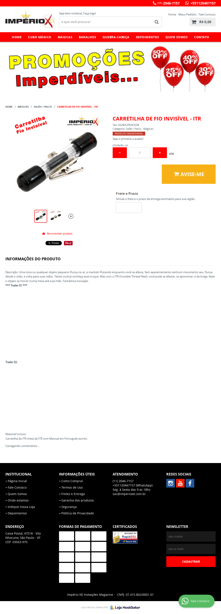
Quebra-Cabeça (116, 37)
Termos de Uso (72, 487)
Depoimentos (147, 37)
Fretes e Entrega (73, 494)
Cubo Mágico (39, 37)
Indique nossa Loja (21, 507)
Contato (201, 37)
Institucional (18, 474)
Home (172, 14)
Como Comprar (72, 481)
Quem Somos (176, 37)
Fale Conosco (207, 14)
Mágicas (65, 37)
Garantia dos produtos (77, 500)
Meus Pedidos (187, 14)
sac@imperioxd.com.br (129, 494)
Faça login (89, 13)
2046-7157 (168, 3)
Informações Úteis (77, 474)
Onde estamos (18, 500)
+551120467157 (203, 3)
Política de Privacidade (77, 513)
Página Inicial (17, 481)
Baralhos (87, 37)
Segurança (69, 507)
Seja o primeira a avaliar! (128, 139)
